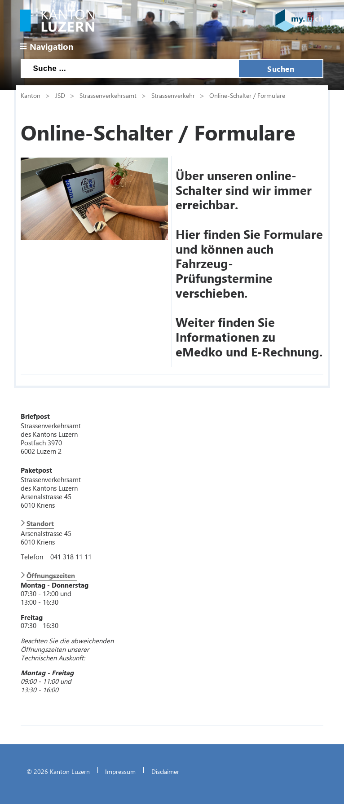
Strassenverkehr (173, 95)
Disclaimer (165, 771)
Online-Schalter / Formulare (247, 95)
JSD (60, 95)
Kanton (30, 95)
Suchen (280, 69)
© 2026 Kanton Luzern (58, 771)
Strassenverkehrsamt (108, 95)
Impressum (120, 771)
